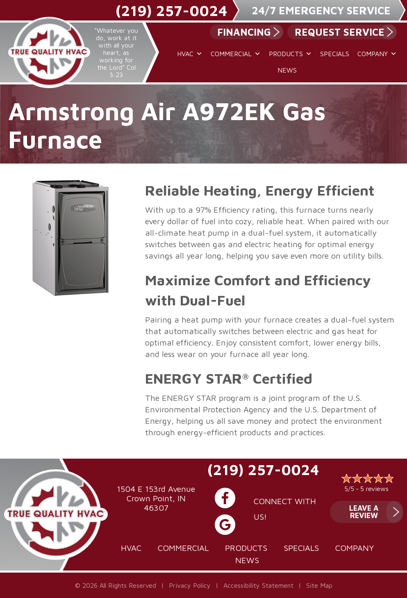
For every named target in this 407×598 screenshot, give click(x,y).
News (287, 70)
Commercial (236, 53)
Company (377, 53)
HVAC (189, 53)
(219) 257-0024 (171, 10)
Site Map (319, 585)
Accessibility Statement (258, 585)
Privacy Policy (190, 585)
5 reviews (374, 488)
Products (290, 53)
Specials (334, 53)
